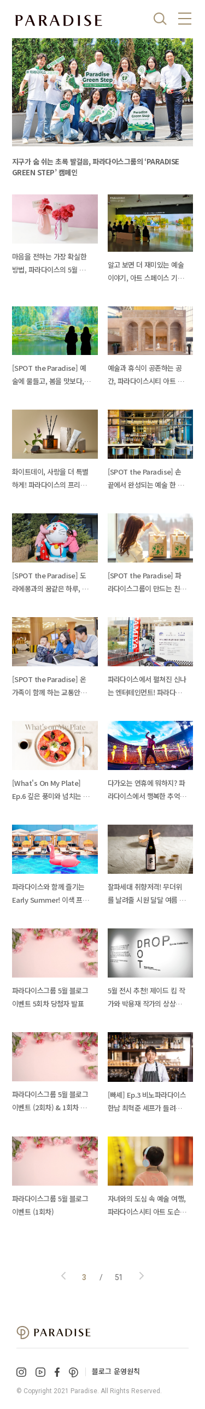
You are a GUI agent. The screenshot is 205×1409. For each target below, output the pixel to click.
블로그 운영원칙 (116, 1371)
